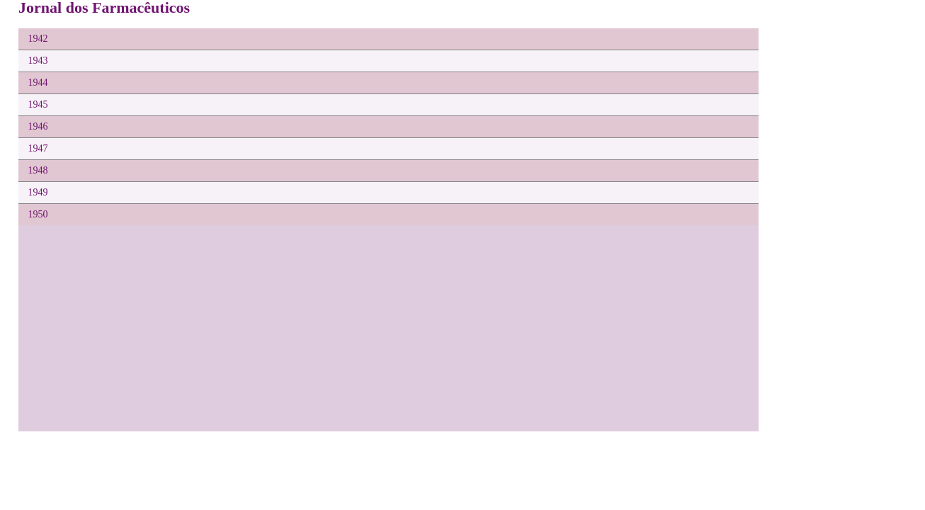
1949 (38, 192)
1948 (38, 170)
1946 (38, 126)
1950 (38, 214)
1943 (38, 60)
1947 (38, 148)
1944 (38, 82)
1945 (38, 104)
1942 (38, 38)
